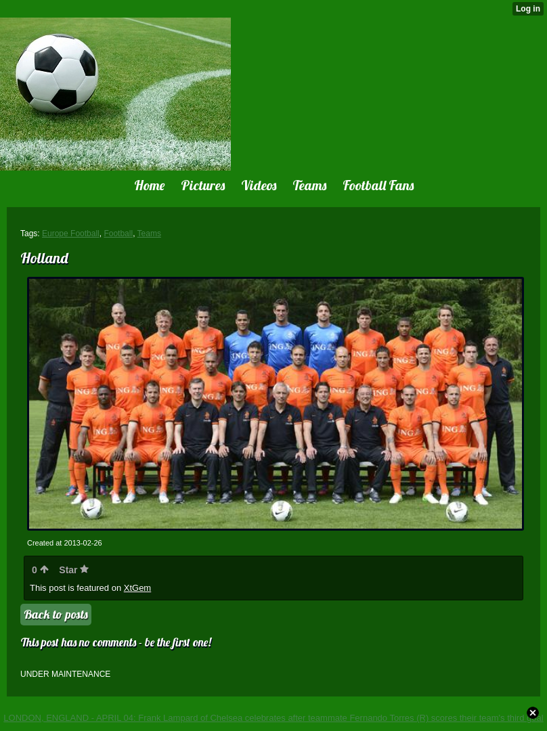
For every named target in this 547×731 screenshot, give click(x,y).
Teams (149, 233)
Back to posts (56, 614)
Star (74, 569)
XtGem (137, 588)
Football (118, 233)
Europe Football (71, 233)
